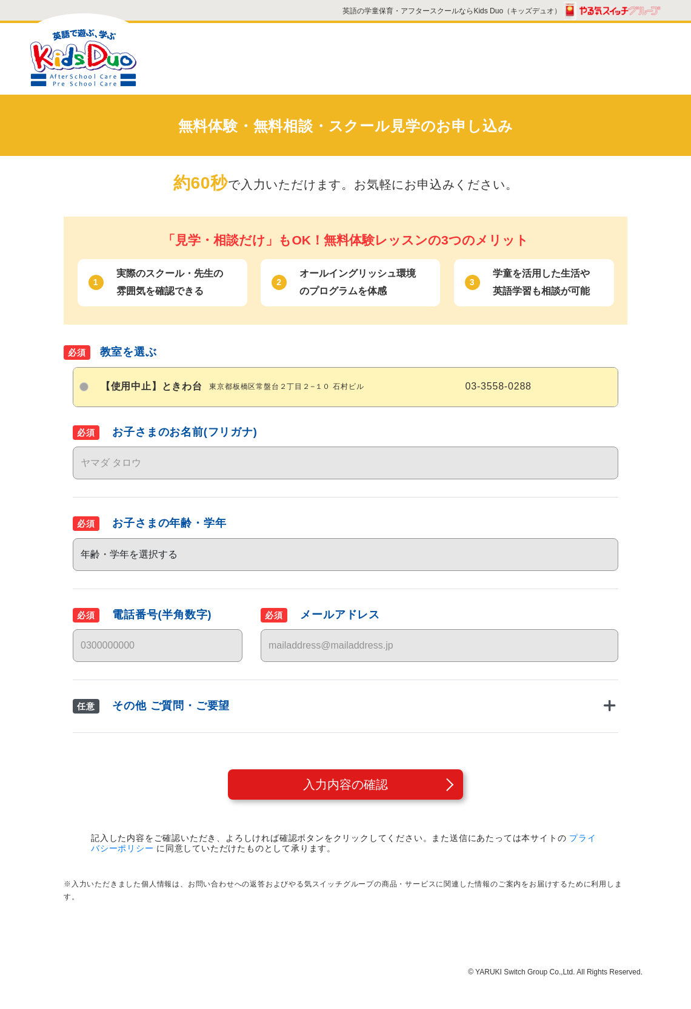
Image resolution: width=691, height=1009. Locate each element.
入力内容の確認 (345, 784)
